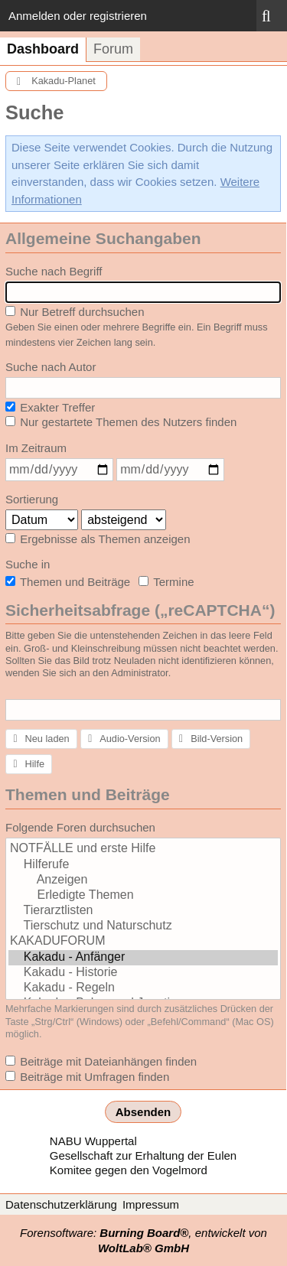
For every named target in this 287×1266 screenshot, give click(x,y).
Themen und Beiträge (67, 581)
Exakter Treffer (50, 407)
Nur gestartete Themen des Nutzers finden (120, 421)
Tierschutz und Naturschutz (143, 926)
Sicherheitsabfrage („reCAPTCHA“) (140, 610)
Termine (166, 581)
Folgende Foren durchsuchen (80, 827)
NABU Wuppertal (93, 1140)
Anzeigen (143, 880)
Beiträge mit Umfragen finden (87, 1076)
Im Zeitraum (36, 447)
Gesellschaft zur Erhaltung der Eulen (143, 1155)
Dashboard (43, 49)
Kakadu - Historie (143, 973)
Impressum (150, 1204)
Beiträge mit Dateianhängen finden (101, 1061)
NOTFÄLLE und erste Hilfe (143, 849)
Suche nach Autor (50, 366)
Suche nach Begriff (53, 271)
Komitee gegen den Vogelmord (128, 1170)
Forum (113, 49)
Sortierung (31, 499)
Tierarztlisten (143, 911)
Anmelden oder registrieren (77, 15)
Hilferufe (143, 865)
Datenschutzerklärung (61, 1204)
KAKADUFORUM (143, 941)
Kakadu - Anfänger (143, 957)
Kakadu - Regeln (143, 988)
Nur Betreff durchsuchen (74, 311)
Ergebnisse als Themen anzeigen (98, 538)
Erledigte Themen (143, 895)
